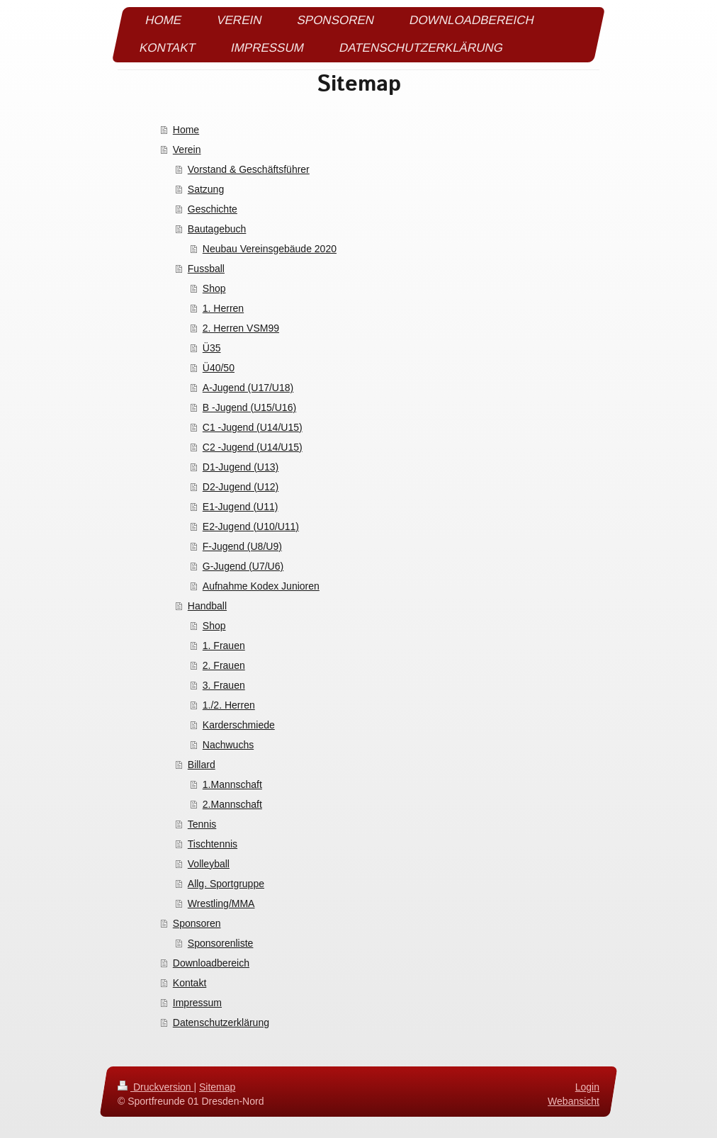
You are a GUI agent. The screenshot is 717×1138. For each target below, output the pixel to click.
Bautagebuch (217, 229)
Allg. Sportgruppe (226, 883)
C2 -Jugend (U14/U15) (253, 447)
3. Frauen (224, 685)
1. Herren (223, 308)
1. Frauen (224, 645)
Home (186, 129)
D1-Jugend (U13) (240, 467)
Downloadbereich (211, 963)
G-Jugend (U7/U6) (243, 566)
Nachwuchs (228, 744)
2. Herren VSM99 (241, 328)
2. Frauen (224, 665)
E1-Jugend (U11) (240, 506)
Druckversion (155, 1087)
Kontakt (189, 982)
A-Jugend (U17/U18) (248, 387)
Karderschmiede (239, 725)
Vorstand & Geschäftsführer (249, 169)
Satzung (206, 189)
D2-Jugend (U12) (240, 486)
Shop (214, 288)
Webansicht (573, 1100)
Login (587, 1087)
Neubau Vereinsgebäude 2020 (270, 248)
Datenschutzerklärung (221, 1022)
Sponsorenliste (221, 943)
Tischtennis (212, 844)
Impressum (197, 1002)
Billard (201, 764)
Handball (207, 606)
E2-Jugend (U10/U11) (251, 526)
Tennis (202, 824)
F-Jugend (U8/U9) (242, 546)
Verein (187, 149)
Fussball (206, 268)
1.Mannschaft (232, 784)
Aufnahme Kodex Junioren (261, 586)
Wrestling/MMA (221, 903)
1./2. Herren (229, 705)
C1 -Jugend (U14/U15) (253, 427)
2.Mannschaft (232, 804)
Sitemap (217, 1087)
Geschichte (212, 209)
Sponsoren (197, 923)
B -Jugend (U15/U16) (249, 407)
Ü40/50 (219, 367)
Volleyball (209, 863)
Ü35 (212, 348)
